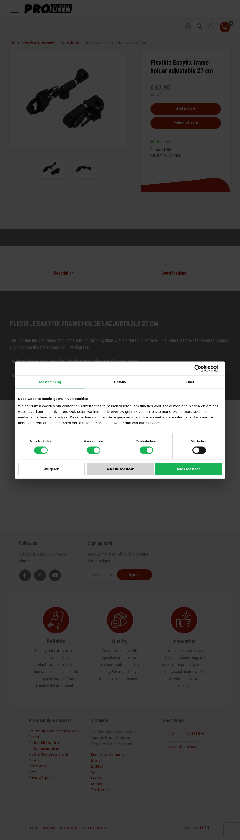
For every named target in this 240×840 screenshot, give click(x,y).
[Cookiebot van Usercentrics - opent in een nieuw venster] (201, 368)
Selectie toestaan (120, 469)
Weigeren (51, 469)
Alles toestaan (189, 469)
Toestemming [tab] (49, 382)
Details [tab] (120, 382)
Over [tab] (190, 382)
